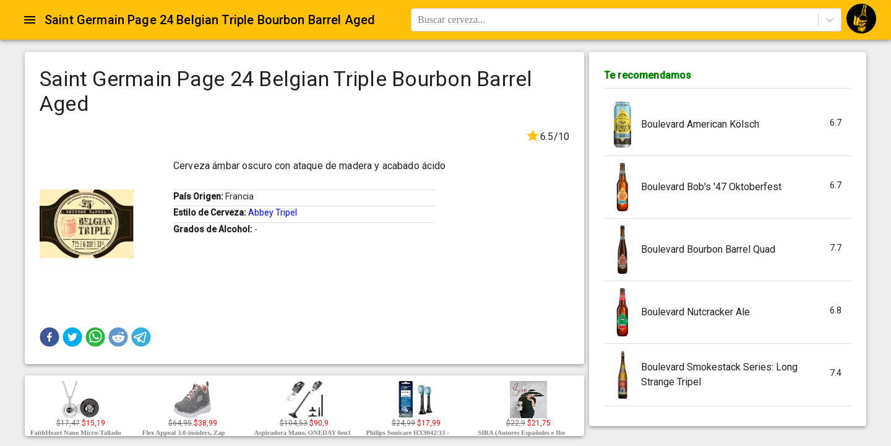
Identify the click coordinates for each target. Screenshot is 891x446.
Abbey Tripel (272, 212)
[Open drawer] (30, 20)
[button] (49, 337)
